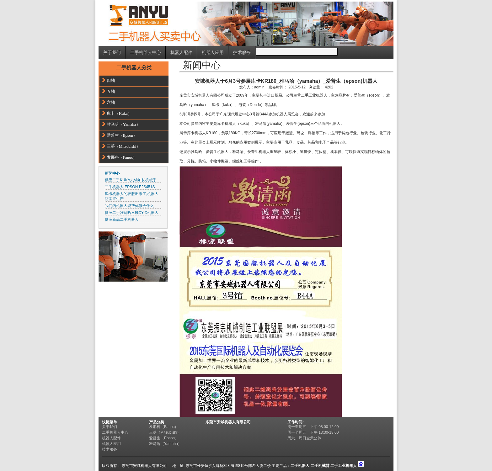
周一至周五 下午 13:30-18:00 (313, 432)
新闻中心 (112, 173)
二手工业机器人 (343, 465)
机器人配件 (181, 52)
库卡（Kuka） (119, 113)
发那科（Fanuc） (122, 157)
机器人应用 (213, 52)
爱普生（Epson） (122, 135)
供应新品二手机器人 (122, 219)
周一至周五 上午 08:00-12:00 (314, 427)
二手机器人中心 (145, 52)
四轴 (111, 80)
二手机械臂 (320, 465)
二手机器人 (300, 465)
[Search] (297, 52)
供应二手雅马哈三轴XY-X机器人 (131, 212)
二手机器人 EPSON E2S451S (130, 187)
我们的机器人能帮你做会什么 (129, 206)
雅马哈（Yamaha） (123, 124)
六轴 (111, 102)
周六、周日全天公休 (304, 438)
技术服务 (242, 52)
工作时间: (295, 422)
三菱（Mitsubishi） (124, 146)
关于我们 (112, 52)
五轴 (111, 91)
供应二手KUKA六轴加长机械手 (131, 180)
